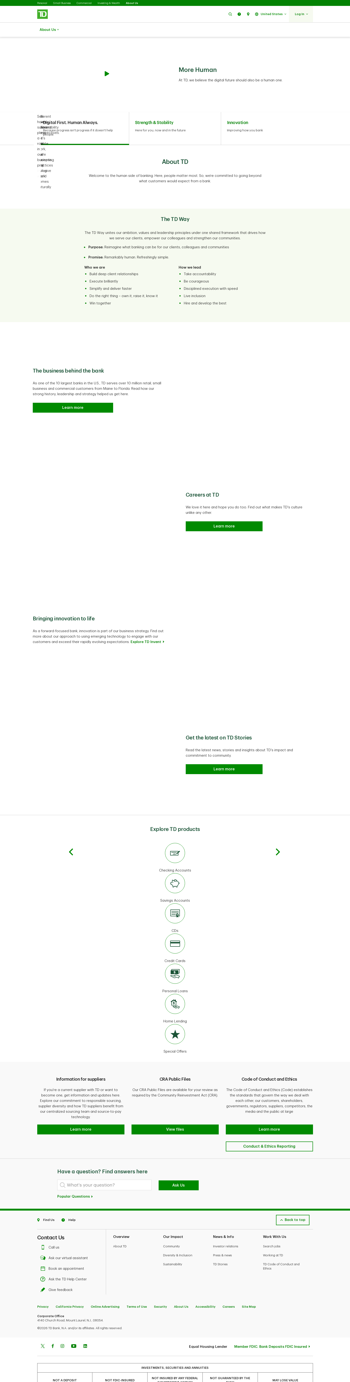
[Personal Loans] (175, 967)
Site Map (249, 1289)
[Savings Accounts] (175, 876)
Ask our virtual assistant (65, 1241)
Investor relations (225, 1229)
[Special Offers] (175, 1027)
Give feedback (58, 1272)
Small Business (62, 3)
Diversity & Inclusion (177, 1238)
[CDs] (175, 907)
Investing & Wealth (109, 3)
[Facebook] (53, 1329)
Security (160, 1289)
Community (171, 1229)
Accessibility (205, 1289)
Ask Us (178, 1168)
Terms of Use (137, 1289)
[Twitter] (43, 1329)
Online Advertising (105, 1289)
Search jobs (271, 1229)
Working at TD (273, 1238)
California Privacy (70, 1289)
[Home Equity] (175, 997)
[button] (230, 14)
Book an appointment (63, 1251)
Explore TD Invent (146, 630)
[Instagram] (62, 1329)
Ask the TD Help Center (65, 1262)
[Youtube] (73, 1329)
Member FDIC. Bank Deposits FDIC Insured (270, 1329)
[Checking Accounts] (175, 846)
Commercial (84, 3)
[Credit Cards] (175, 937)
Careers (228, 1289)
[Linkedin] (85, 1329)
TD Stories (220, 1247)
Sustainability (172, 1247)
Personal (42, 3)
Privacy (43, 1289)
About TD (120, 1229)
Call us (51, 1230)
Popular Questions (75, 1179)
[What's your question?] (104, 1167)
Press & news (222, 1238)
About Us (132, 3)
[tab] (83, 116)
